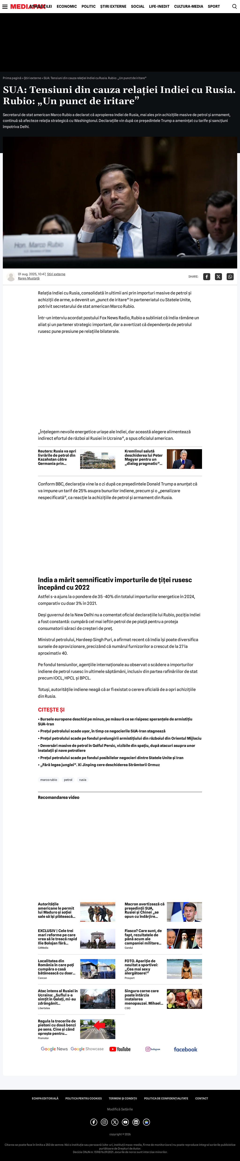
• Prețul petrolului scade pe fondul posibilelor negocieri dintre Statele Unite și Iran (111, 758)
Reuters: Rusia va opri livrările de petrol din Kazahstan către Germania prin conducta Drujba (57, 457)
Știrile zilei (41, 6)
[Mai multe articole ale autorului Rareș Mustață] (11, 276)
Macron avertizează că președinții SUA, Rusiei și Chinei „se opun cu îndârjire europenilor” (145, 910)
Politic (89, 6)
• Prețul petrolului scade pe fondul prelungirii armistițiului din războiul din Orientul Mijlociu (120, 738)
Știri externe (113, 6)
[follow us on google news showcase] (87, 1049)
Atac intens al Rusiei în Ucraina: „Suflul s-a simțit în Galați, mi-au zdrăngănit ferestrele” (58, 997)
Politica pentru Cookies (83, 1098)
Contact (201, 1098)
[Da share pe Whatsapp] (230, 276)
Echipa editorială (45, 1098)
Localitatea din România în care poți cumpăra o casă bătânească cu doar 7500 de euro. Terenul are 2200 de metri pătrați (57, 967)
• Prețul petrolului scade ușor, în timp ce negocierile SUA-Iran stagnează (101, 731)
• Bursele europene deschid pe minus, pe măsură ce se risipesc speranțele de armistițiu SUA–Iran (115, 721)
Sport (214, 6)
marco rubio (48, 780)
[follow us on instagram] (152, 1049)
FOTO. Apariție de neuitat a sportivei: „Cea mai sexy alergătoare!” (141, 967)
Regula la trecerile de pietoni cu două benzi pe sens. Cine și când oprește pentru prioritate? (57, 1027)
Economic (67, 6)
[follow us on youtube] (120, 1049)
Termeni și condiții (123, 1098)
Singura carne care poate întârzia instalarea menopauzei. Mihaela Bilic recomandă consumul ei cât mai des (144, 997)
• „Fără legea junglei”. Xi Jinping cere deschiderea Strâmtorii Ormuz (99, 765)
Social (137, 6)
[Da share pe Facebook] (206, 276)
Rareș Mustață (29, 278)
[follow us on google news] (54, 1049)
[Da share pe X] (218, 276)
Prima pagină (12, 78)
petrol (68, 780)
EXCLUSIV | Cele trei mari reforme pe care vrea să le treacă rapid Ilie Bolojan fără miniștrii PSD (57, 937)
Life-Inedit (159, 6)
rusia (82, 780)
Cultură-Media (188, 6)
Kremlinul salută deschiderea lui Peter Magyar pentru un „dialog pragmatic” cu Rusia (144, 457)
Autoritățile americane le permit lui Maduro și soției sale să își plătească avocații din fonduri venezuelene (56, 910)
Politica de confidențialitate (166, 1098)
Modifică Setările (120, 1109)
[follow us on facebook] (185, 1049)
